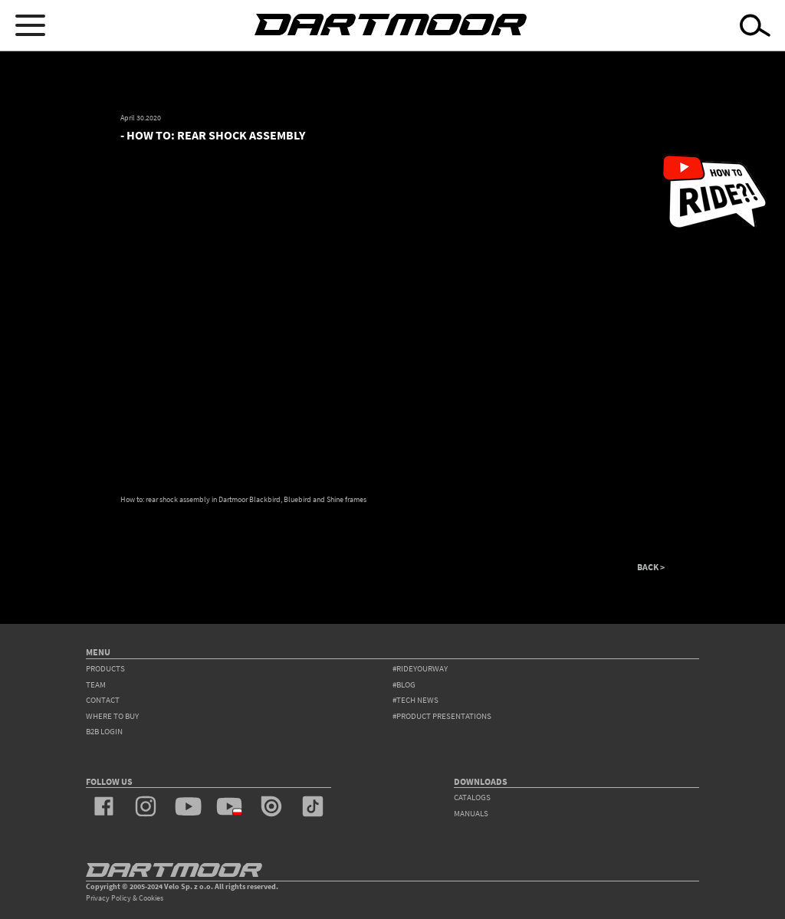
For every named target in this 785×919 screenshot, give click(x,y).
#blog (403, 685)
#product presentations (441, 716)
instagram (145, 806)
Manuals (471, 814)
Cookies (151, 898)
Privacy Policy (108, 898)
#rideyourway (420, 669)
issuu (271, 806)
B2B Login (104, 732)
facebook (104, 806)
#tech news (415, 700)
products (105, 669)
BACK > (651, 567)
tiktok (312, 806)
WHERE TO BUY (112, 716)
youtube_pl (229, 806)
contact (103, 700)
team (96, 685)
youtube (187, 806)
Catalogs (472, 797)
